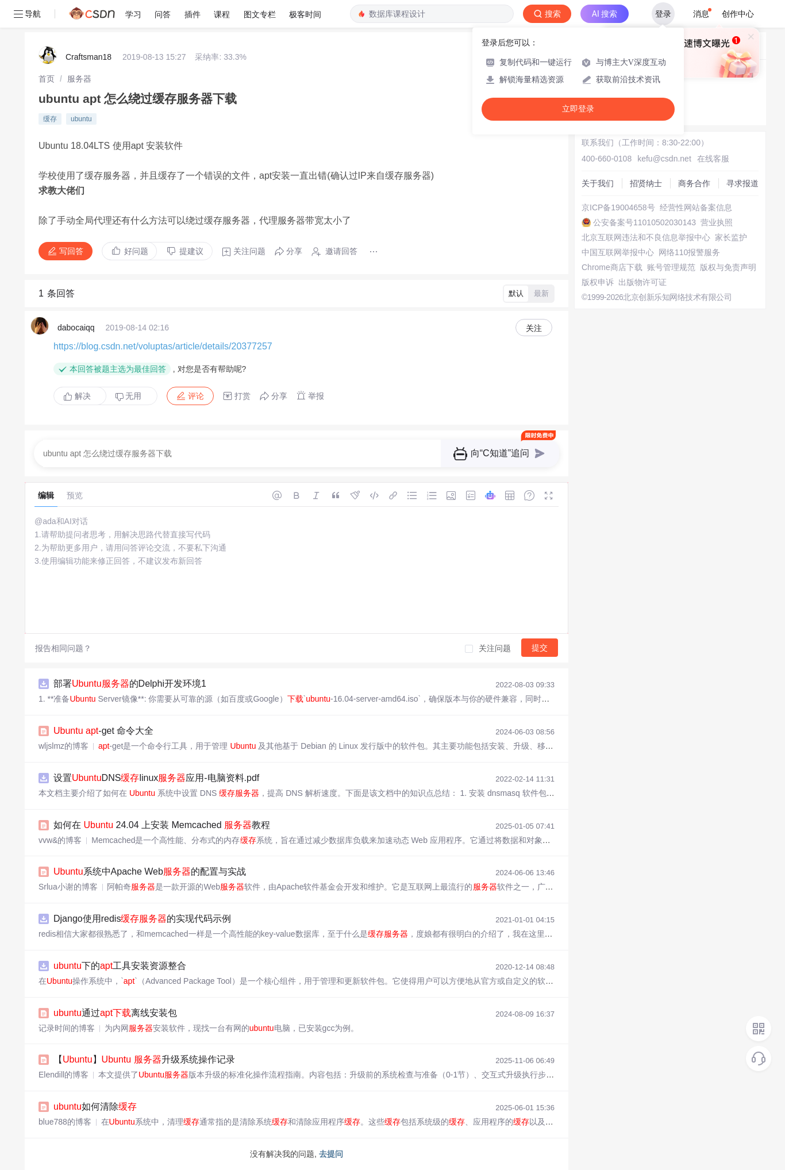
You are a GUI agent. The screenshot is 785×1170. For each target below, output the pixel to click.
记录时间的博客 (67, 1028)
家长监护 (731, 237)
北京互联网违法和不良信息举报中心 (646, 237)
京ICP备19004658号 (618, 207)
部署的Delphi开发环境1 (129, 683)
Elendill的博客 (63, 1074)
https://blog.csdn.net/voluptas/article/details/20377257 (162, 346)
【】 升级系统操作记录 (144, 1059)
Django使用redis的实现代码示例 (142, 918)
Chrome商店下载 (612, 267)
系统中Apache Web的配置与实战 (149, 871)
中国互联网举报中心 (618, 252)
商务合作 (694, 183)
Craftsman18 (88, 56)
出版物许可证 (642, 282)
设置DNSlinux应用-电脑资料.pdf (156, 778)
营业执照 (717, 222)
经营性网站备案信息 (696, 207)
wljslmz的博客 (63, 746)
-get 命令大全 (103, 731)
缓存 (50, 119)
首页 (47, 78)
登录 (663, 13)
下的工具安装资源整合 (119, 966)
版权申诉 (598, 282)
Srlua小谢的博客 (68, 886)
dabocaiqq (76, 327)
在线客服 (713, 158)
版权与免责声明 (728, 267)
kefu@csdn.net (664, 158)
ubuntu (81, 119)
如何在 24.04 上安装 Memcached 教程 (161, 825)
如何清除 (95, 1106)
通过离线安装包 (115, 1013)
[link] (47, 78)
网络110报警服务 (689, 252)
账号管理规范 (671, 267)
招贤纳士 (646, 183)
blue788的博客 (65, 1121)
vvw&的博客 (60, 840)
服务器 (79, 78)
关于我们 (598, 183)
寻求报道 (742, 183)
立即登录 (578, 109)
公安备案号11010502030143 (644, 222)
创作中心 (738, 13)
